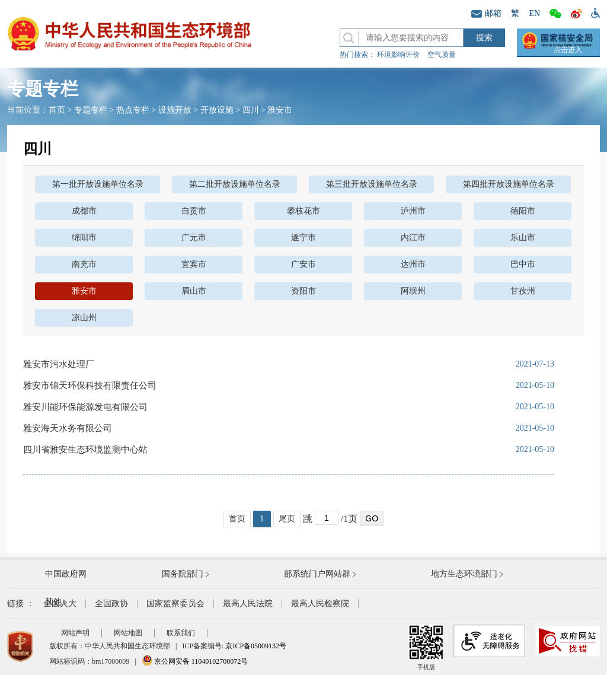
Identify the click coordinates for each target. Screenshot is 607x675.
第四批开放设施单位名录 (508, 184)
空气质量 (441, 54)
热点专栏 (132, 110)
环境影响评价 (398, 54)
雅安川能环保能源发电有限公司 (85, 407)
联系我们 (181, 633)
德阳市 (522, 210)
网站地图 (128, 633)
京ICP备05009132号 (255, 646)
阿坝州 (413, 290)
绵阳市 (84, 237)
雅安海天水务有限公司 (67, 428)
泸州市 (413, 210)
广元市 (193, 237)
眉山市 (193, 290)
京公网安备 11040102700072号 (195, 661)
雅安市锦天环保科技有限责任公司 (89, 385)
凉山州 (84, 317)
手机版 (426, 647)
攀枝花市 (303, 210)
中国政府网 (66, 573)
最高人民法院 (248, 603)
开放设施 (217, 110)
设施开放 (174, 110)
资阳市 (303, 290)
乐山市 (522, 237)
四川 (250, 110)
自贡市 (193, 210)
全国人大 (59, 603)
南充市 (84, 264)
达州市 (413, 264)
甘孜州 (522, 290)
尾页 (287, 518)
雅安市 (279, 110)
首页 (57, 110)
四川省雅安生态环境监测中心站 (85, 449)
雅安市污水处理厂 (58, 364)
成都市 (84, 210)
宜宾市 (193, 264)
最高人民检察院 (320, 603)
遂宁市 (303, 237)
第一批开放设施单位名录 (97, 184)
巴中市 (522, 264)
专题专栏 (90, 110)
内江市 (413, 237)
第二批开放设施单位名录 (234, 184)
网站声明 (75, 633)
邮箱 (486, 13)
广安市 (303, 264)
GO (371, 518)
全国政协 (111, 603)
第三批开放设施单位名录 (371, 184)
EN (534, 13)
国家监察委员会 (175, 603)
